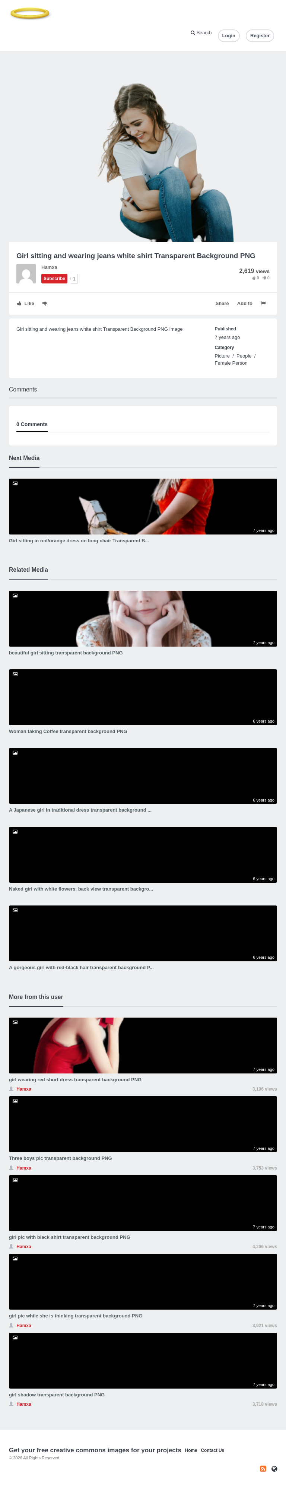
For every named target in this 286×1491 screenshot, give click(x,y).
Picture (222, 356)
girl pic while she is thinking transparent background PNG (75, 1316)
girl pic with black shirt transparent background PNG (69, 1237)
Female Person (231, 363)
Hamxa (49, 267)
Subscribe (54, 278)
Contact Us (212, 1450)
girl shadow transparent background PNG (57, 1395)
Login (228, 35)
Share (222, 303)
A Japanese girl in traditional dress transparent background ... (80, 810)
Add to (244, 303)
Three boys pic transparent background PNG (60, 1158)
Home (191, 1450)
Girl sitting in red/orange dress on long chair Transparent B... (79, 540)
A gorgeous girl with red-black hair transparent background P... (81, 967)
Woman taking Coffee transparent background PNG (68, 731)
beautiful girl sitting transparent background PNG (66, 653)
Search (201, 32)
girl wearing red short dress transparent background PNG (75, 1079)
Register (260, 35)
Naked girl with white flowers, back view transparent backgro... (81, 889)
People (243, 356)
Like (25, 303)
